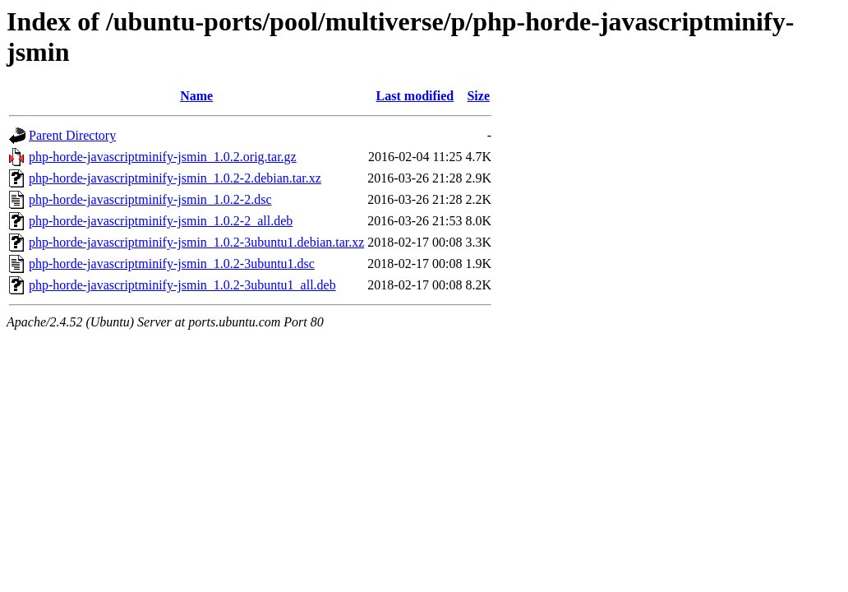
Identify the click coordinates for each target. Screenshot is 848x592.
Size (478, 96)
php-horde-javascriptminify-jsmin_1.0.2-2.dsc (150, 199)
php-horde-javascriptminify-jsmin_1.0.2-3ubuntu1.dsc (172, 264)
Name (196, 96)
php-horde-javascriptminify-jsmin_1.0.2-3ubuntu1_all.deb (182, 285)
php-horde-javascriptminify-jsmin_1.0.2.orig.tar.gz (163, 157)
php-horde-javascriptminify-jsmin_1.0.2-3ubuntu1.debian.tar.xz (196, 242)
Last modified (415, 96)
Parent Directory (72, 135)
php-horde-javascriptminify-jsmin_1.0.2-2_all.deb (161, 221)
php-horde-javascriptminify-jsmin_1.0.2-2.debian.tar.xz (175, 178)
